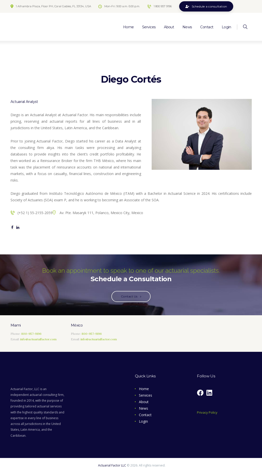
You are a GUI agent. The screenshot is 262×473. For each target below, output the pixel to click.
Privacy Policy (207, 412)
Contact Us (129, 296)
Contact (145, 414)
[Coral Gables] (196, 334)
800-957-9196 (31, 334)
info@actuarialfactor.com (38, 339)
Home (144, 388)
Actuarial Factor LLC (112, 465)
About (144, 401)
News (143, 408)
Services (145, 395)
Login (143, 421)
